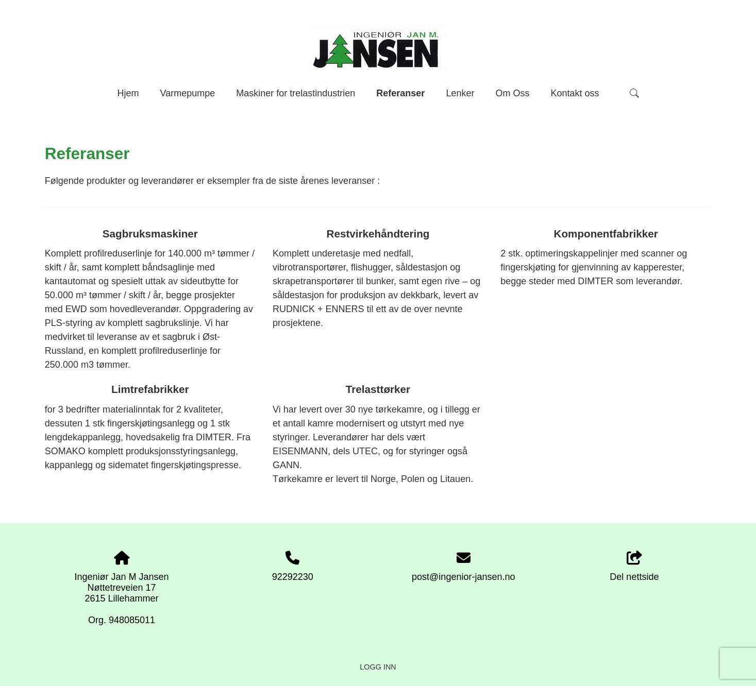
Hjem (128, 93)
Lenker (460, 93)
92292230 (292, 577)
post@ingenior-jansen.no (463, 577)
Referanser (400, 93)
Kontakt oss (574, 93)
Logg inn (378, 667)
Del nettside (634, 566)
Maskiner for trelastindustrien (295, 93)
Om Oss (512, 93)
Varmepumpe (187, 93)
